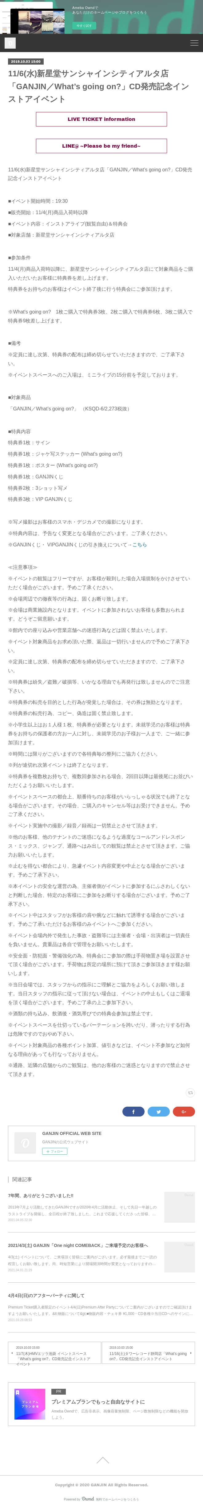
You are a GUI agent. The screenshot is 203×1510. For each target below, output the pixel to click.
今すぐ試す (84, 25)
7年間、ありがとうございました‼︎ (40, 1195)
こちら (139, 544)
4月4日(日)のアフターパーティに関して (46, 1295)
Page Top (101, 1460)
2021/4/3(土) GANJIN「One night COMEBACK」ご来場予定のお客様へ (78, 1245)
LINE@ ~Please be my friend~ (101, 145)
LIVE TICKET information (101, 118)
